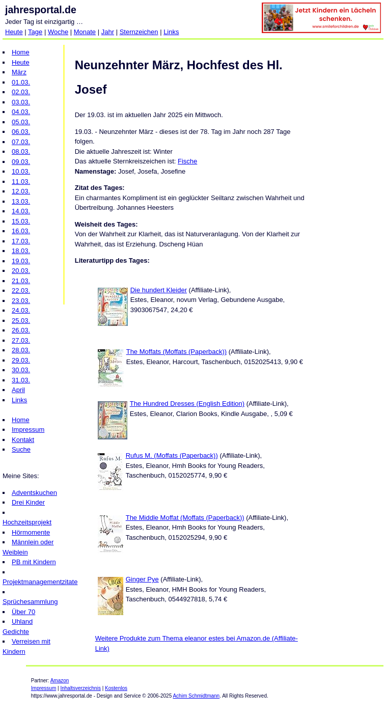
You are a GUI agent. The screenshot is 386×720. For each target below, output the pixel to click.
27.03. (21, 340)
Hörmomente (31, 532)
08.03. (21, 151)
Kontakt (23, 440)
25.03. (21, 320)
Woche (58, 32)
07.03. (21, 142)
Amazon (59, 680)
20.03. (21, 270)
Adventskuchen (34, 492)
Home (21, 52)
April (18, 390)
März (19, 72)
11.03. (21, 181)
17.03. (21, 241)
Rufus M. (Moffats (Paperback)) (172, 455)
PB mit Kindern (34, 562)
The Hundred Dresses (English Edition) (187, 403)
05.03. (21, 122)
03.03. (21, 102)
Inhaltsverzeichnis (80, 688)
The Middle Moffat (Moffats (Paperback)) (185, 517)
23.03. (21, 300)
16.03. (21, 231)
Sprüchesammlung (30, 601)
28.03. (21, 350)
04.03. (21, 112)
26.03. (21, 330)
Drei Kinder (28, 502)
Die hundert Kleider (158, 290)
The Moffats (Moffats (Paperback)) (176, 351)
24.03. (21, 310)
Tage (35, 32)
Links (171, 32)
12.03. (21, 191)
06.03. (21, 131)
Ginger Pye (142, 579)
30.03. (21, 370)
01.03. (21, 82)
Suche (21, 449)
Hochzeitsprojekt (27, 522)
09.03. (21, 161)
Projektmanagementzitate (40, 582)
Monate (85, 32)
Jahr (107, 32)
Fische (187, 161)
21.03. (21, 281)
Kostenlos (116, 688)
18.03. (21, 251)
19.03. (21, 261)
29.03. (21, 360)
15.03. (21, 221)
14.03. (21, 211)
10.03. (21, 171)
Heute (14, 32)
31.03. (21, 380)
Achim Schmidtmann (196, 696)
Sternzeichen (139, 32)
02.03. (21, 92)
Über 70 (23, 612)
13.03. (21, 201)
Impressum (28, 429)
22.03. (21, 290)
